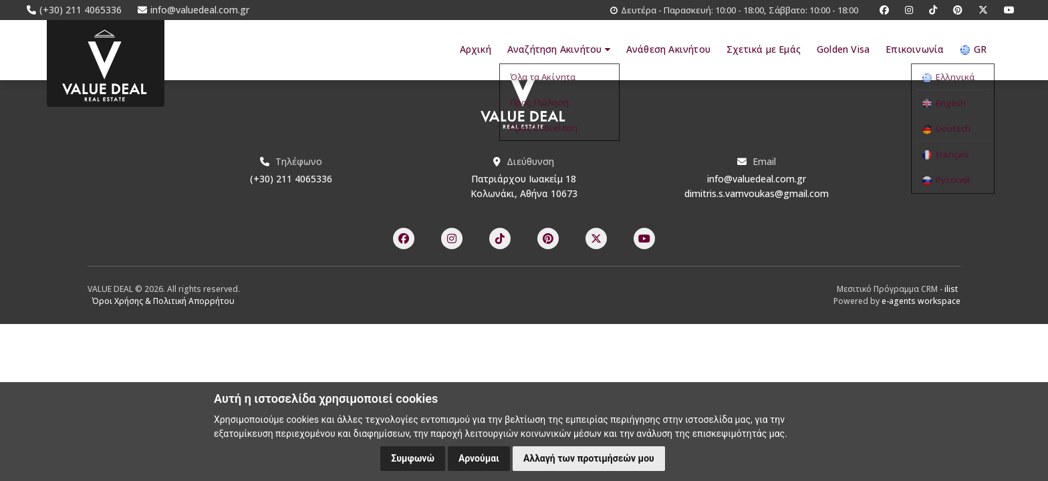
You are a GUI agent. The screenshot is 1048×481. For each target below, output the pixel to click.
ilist (951, 289)
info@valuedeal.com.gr (756, 178)
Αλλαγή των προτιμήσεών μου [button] (588, 458)
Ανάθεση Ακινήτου (668, 49)
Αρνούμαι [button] (478, 458)
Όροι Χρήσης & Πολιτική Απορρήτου (163, 301)
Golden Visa (843, 49)
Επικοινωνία (915, 49)
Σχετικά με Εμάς (764, 49)
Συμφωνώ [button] (412, 458)
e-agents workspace (921, 301)
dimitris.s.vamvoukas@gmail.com (756, 193)
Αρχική (474, 49)
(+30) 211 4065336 (291, 178)
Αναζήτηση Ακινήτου (558, 49)
